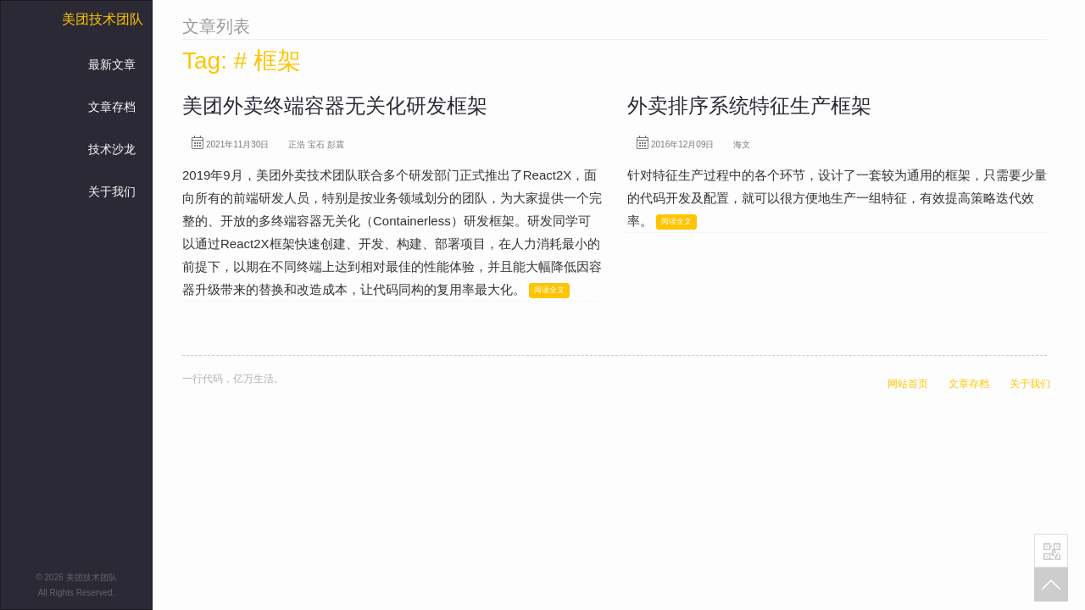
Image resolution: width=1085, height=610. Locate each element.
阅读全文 (549, 290)
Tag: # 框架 (241, 60)
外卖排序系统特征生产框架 (749, 105)
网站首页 (907, 384)
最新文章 (112, 64)
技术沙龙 (112, 149)
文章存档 (112, 107)
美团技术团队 (102, 19)
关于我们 (112, 191)
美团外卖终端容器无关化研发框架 (334, 105)
